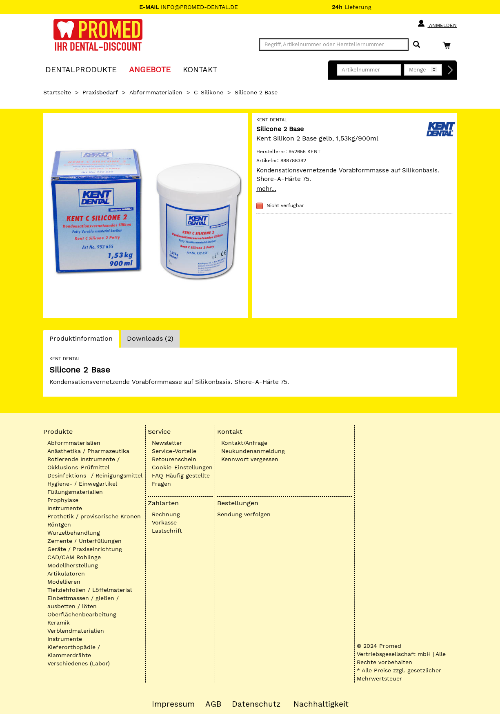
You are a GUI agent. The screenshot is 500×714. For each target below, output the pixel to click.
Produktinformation (81, 341)
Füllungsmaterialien (75, 492)
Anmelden (437, 23)
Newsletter (167, 443)
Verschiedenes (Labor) (78, 663)
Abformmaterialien (155, 92)
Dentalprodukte (81, 69)
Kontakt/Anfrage (244, 443)
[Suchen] (416, 45)
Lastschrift (167, 530)
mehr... (266, 188)
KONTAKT (200, 69)
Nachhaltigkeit (321, 704)
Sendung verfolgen (244, 514)
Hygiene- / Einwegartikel (82, 483)
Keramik (58, 622)
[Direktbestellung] (450, 70)
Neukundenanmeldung (253, 451)
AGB (213, 704)
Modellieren (63, 581)
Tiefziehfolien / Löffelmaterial (89, 590)
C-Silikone (208, 92)
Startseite (57, 92)
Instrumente (64, 508)
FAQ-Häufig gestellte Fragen (181, 479)
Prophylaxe (62, 500)
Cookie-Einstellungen (182, 467)
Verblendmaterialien (75, 630)
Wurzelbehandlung (73, 532)
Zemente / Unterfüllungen (84, 541)
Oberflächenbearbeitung (81, 614)
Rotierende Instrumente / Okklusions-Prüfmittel (83, 463)
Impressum (173, 704)
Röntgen (59, 524)
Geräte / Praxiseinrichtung (84, 549)
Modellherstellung (72, 565)
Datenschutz (256, 704)
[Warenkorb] (448, 45)
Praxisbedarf (100, 92)
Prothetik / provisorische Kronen (94, 516)
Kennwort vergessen (249, 459)
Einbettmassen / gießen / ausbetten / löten (83, 602)
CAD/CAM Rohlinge (74, 557)
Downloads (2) (150, 338)
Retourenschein (174, 459)
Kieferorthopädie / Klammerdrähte (73, 651)
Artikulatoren (66, 573)
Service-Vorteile (174, 451)
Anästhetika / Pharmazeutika (88, 451)
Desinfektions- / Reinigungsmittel (94, 475)
